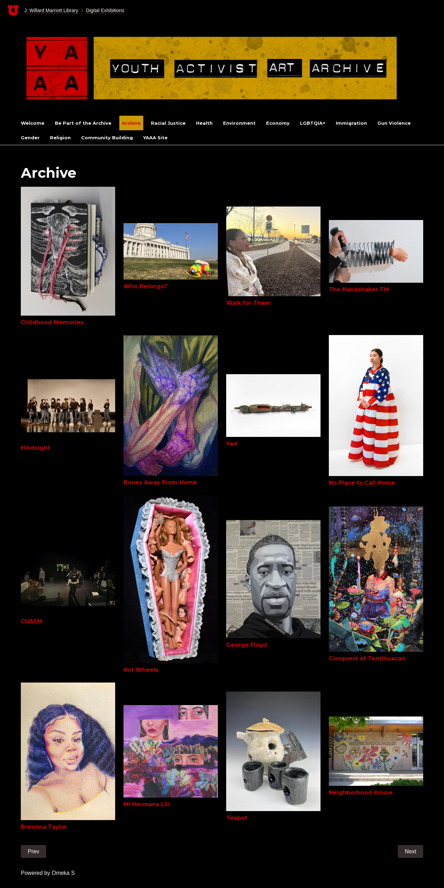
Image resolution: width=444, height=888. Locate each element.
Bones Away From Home (160, 482)
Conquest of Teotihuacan (367, 658)
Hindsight (35, 448)
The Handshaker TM (359, 289)
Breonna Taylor (44, 827)
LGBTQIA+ (312, 123)
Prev (33, 851)
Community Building (107, 137)
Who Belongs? (145, 286)
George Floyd (246, 645)
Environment (239, 123)
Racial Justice (168, 123)
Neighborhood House (361, 792)
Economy (278, 123)
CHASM (31, 621)
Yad (231, 443)
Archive (131, 123)
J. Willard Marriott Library (51, 10)
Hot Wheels (141, 670)
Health (204, 123)
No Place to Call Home (362, 483)
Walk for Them (248, 303)
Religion (60, 137)
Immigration (351, 123)
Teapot (236, 818)
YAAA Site (155, 137)
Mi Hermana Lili (146, 804)
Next (410, 851)
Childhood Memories (52, 322)
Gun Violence (394, 123)
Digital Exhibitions (105, 10)
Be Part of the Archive (83, 123)
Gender (30, 137)
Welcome (32, 123)
